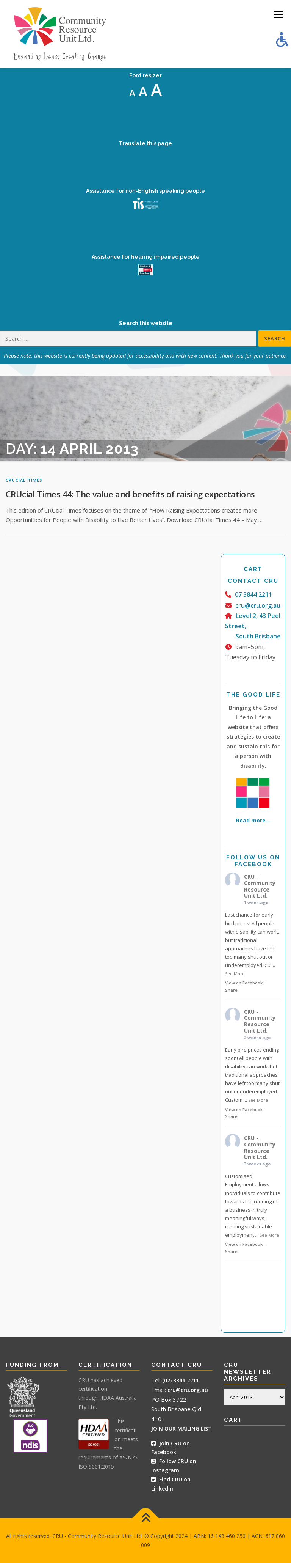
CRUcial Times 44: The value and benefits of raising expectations (130, 494)
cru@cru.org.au (257, 605)
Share (231, 990)
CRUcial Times (24, 480)
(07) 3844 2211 (180, 1380)
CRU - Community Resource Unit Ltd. (259, 886)
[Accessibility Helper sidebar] (282, 39)
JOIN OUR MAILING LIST (181, 1428)
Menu (278, 14)
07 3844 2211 (253, 594)
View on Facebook (244, 983)
